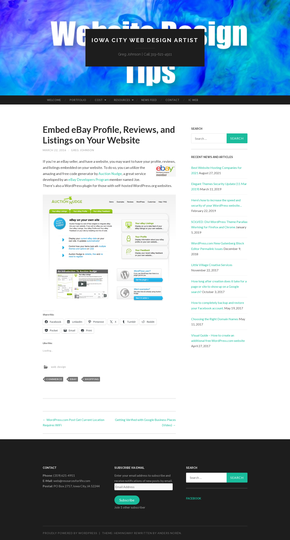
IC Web (193, 100)
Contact (173, 100)
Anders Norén (169, 533)
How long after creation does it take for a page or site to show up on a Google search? (219, 286)
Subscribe (126, 500)
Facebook (193, 498)
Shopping (92, 379)
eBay (73, 379)
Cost (99, 100)
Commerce (54, 379)
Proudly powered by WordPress (70, 533)
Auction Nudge (110, 173)
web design (59, 366)
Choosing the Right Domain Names (214, 319)
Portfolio (78, 100)
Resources (122, 100)
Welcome (54, 100)
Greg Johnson (83, 150)
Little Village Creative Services (211, 265)
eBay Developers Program (88, 179)
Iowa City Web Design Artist (145, 40)
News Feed (149, 100)
